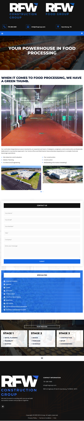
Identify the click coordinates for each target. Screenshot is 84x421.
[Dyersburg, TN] (58, 27)
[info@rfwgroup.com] (28, 27)
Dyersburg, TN (66, 27)
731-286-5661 (12, 27)
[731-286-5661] (4, 27)
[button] (2, 33)
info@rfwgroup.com (38, 27)
